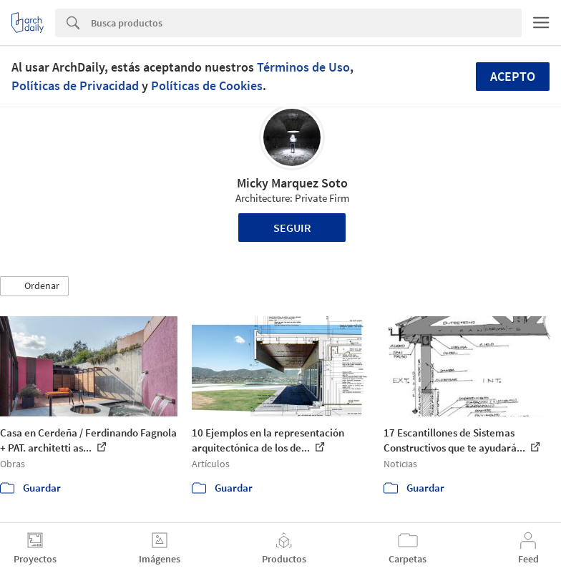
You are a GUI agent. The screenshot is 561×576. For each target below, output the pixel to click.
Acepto (512, 76)
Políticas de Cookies (207, 85)
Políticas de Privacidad (75, 85)
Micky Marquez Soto (292, 183)
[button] (34, 286)
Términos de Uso (303, 67)
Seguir (292, 227)
